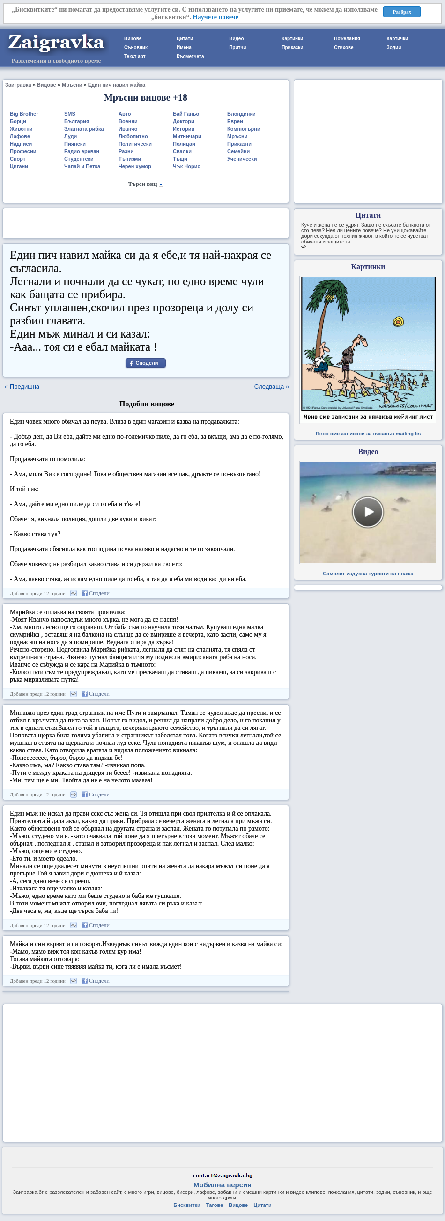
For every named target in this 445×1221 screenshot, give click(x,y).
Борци (18, 121)
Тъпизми (130, 159)
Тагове (214, 1205)
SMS (69, 114)
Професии (23, 151)
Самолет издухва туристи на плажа (368, 573)
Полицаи (184, 144)
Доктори (183, 121)
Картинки (292, 38)
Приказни (239, 144)
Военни (128, 121)
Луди (70, 136)
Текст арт (135, 56)
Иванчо (128, 129)
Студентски (79, 159)
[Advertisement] (145, 222)
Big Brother (24, 114)
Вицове (132, 38)
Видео (236, 38)
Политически (135, 144)
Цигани (19, 166)
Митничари (187, 136)
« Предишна (22, 386)
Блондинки (241, 114)
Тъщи (180, 159)
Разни (126, 151)
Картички (397, 38)
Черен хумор (135, 166)
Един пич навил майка (116, 85)
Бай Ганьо (186, 114)
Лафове (20, 136)
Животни (21, 129)
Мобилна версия (222, 1185)
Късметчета (190, 56)
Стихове (343, 47)
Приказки (292, 47)
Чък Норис (186, 166)
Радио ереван (81, 151)
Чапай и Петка (82, 166)
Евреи (235, 121)
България (76, 121)
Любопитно (133, 136)
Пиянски (75, 144)
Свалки (182, 151)
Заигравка (18, 85)
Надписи (21, 144)
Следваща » (271, 386)
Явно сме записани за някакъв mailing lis (368, 433)
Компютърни (243, 129)
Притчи (237, 47)
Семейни (238, 151)
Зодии (393, 47)
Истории (183, 129)
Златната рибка (84, 129)
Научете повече (215, 17)
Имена (184, 47)
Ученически (242, 159)
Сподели (146, 363)
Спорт (17, 159)
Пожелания (347, 38)
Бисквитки (186, 1205)
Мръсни (72, 85)
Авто (125, 114)
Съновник (136, 47)
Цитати (185, 38)
